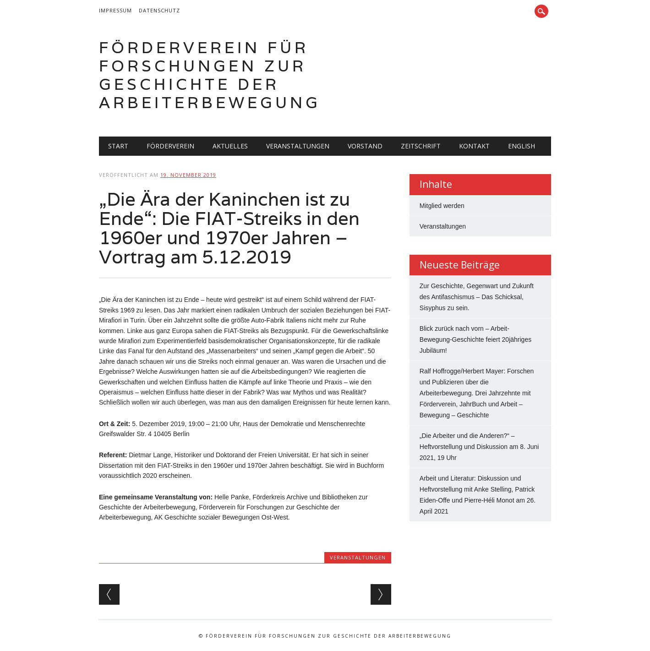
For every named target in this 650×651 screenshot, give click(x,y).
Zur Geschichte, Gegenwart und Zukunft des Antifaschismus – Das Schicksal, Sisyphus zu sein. (477, 297)
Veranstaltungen (297, 146)
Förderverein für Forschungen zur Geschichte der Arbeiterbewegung (210, 75)
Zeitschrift (421, 146)
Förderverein (170, 146)
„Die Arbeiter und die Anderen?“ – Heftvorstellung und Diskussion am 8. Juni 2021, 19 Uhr (479, 446)
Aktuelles (230, 146)
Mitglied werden (442, 205)
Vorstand (365, 146)
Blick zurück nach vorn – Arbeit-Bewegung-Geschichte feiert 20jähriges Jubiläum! (475, 339)
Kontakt (474, 146)
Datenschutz (159, 10)
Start (118, 146)
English (521, 146)
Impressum (115, 10)
